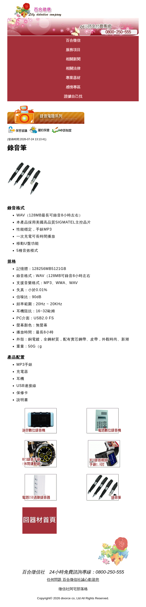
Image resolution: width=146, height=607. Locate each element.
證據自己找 (73, 96)
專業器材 (73, 78)
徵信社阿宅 (67, 589)
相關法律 (73, 68)
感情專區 (73, 87)
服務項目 (73, 50)
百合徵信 (73, 40)
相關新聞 (73, 59)
